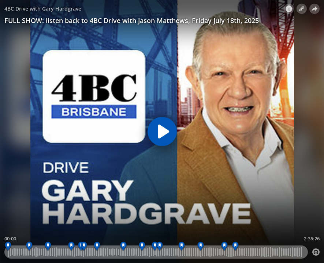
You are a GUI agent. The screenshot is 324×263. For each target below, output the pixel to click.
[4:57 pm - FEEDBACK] (155, 246)
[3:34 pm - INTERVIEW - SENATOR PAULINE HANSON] (48, 246)
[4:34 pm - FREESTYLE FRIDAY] (123, 246)
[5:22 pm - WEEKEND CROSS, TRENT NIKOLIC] (182, 246)
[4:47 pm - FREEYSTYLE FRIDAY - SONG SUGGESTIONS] (142, 246)
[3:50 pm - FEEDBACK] (71, 246)
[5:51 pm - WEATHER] (224, 246)
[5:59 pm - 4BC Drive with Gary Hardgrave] (235, 246)
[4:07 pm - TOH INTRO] (84, 246)
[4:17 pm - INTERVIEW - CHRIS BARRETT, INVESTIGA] (97, 246)
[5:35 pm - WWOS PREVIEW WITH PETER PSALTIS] (201, 246)
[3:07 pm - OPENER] (8, 246)
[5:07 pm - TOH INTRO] (160, 246)
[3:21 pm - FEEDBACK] (29, 246)
